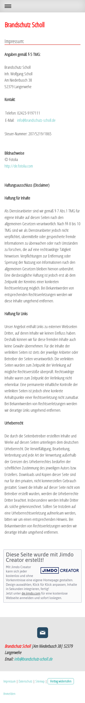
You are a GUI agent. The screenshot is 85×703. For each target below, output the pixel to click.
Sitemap (40, 681)
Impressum (9, 681)
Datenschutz (25, 681)
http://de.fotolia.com (19, 166)
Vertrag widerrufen (60, 681)
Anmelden (9, 693)
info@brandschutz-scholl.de (33, 659)
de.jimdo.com (31, 593)
